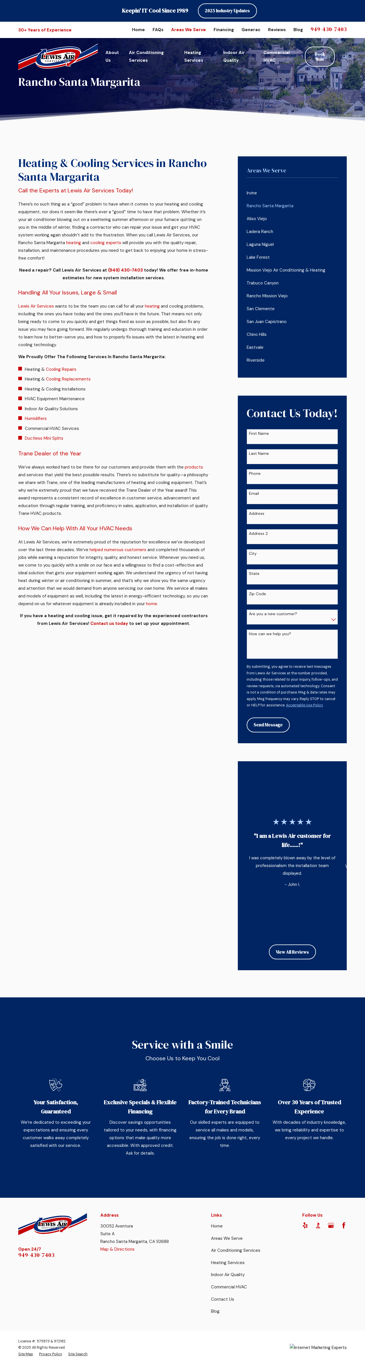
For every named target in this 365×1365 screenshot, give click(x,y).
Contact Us (222, 1299)
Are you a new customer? (273, 613)
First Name (259, 433)
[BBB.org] (318, 1225)
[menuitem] (292, 193)
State (254, 573)
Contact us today (109, 623)
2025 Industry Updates (227, 11)
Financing (224, 30)
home (151, 604)
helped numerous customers (118, 550)
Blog (298, 30)
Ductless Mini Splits (44, 438)
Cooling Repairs (61, 369)
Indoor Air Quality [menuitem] (234, 56)
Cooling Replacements (68, 379)
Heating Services (228, 1263)
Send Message (268, 725)
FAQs (158, 30)
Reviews (277, 30)
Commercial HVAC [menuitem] (276, 56)
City (253, 553)
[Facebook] (344, 1225)
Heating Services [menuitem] (193, 56)
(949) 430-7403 (125, 270)
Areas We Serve (188, 30)
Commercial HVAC (229, 1287)
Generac (251, 30)
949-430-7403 (329, 29)
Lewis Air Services (36, 306)
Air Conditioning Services (235, 1250)
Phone (255, 473)
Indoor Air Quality (228, 1275)
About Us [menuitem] (112, 56)
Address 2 (258, 533)
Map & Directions (117, 1249)
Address (256, 513)
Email (254, 493)
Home (138, 30)
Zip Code (257, 593)
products (194, 467)
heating (73, 243)
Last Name (259, 453)
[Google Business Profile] (331, 1225)
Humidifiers (36, 418)
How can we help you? (270, 633)
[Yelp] (305, 1225)
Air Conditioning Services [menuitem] (146, 56)
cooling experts (105, 243)
